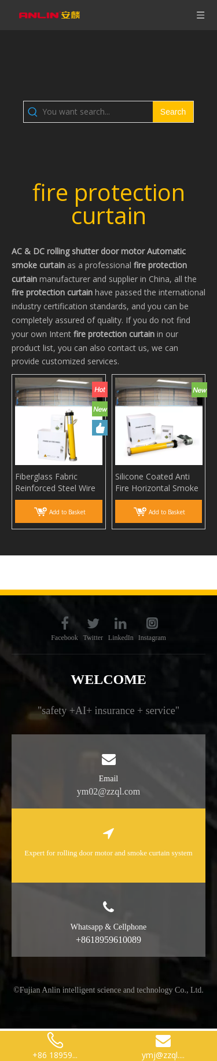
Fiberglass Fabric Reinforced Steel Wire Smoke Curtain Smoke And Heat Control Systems (56, 482)
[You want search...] (97, 111)
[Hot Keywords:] (173, 111)
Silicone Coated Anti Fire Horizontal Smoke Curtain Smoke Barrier (156, 482)
